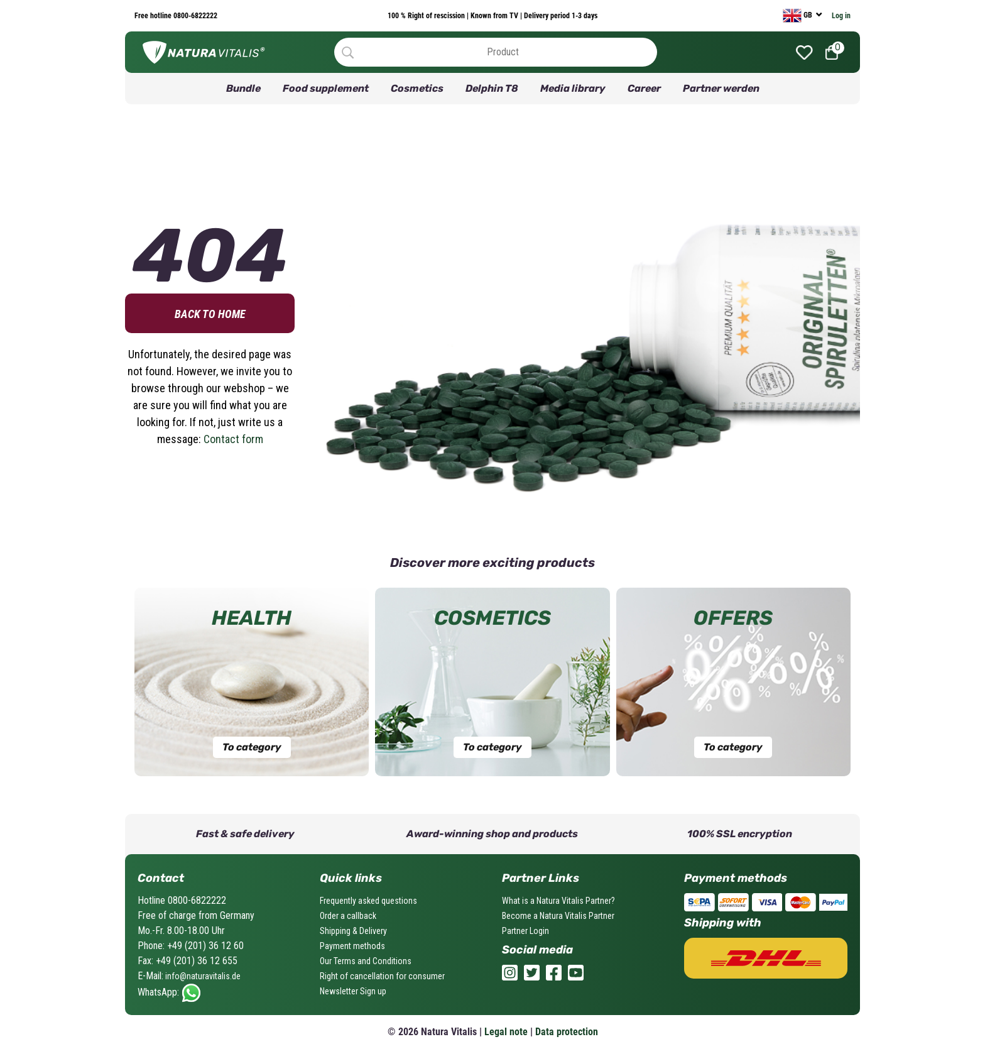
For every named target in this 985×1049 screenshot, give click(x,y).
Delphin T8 (491, 88)
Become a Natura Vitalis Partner (558, 916)
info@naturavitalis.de (202, 976)
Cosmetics (417, 88)
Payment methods (352, 946)
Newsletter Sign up (353, 991)
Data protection (566, 1032)
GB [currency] (798, 15)
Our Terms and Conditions (365, 961)
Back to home (210, 314)
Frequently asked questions (368, 901)
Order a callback (348, 916)
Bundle (243, 88)
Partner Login (525, 931)
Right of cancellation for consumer (382, 976)
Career (644, 88)
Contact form (233, 439)
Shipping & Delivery (353, 931)
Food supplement (326, 88)
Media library (573, 88)
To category (251, 747)
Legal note (506, 1032)
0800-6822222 (194, 15)
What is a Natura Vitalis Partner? (558, 901)
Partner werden (721, 88)
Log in (841, 15)
